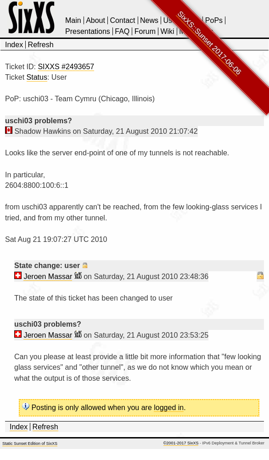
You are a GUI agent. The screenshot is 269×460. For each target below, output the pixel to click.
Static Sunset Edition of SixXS (29, 443)
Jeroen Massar (47, 276)
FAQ (122, 31)
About (95, 20)
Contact (122, 20)
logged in (169, 407)
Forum (145, 31)
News (149, 20)
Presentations (87, 31)
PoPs (214, 20)
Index (14, 45)
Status (37, 77)
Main (73, 20)
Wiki (167, 31)
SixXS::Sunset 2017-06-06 (209, 43)
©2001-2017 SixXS (181, 443)
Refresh (41, 45)
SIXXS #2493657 (66, 67)
